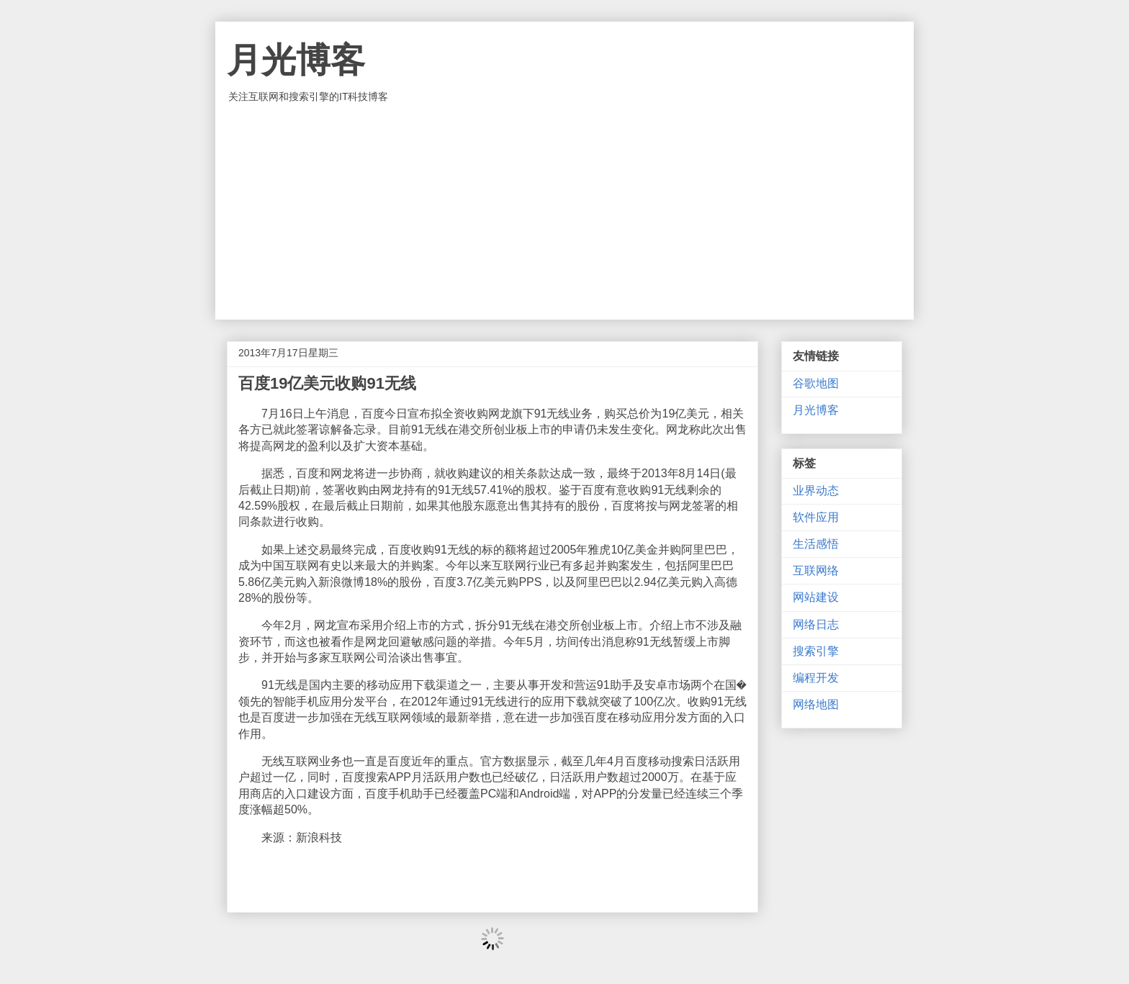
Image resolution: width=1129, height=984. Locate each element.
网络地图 (816, 704)
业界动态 (816, 490)
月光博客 (296, 60)
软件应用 (816, 517)
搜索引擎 (816, 651)
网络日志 (816, 624)
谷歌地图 (816, 383)
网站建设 (816, 597)
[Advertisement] (564, 211)
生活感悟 (816, 544)
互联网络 (816, 570)
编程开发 (816, 678)
